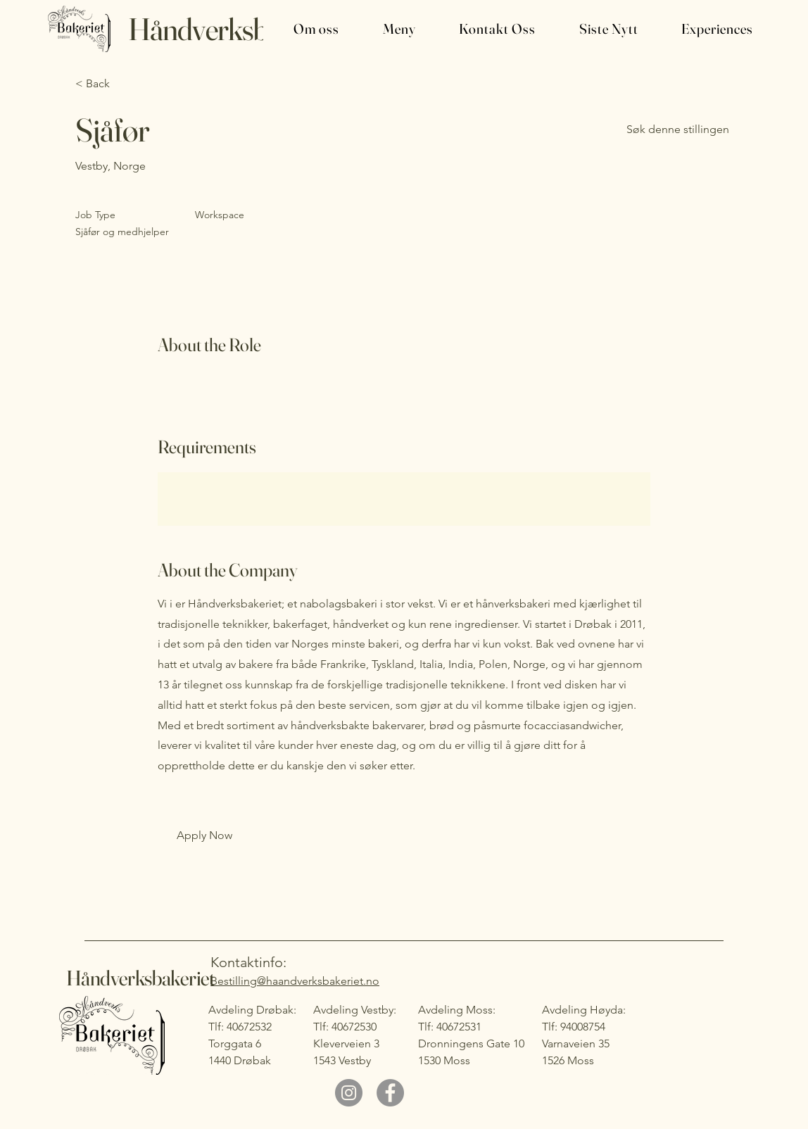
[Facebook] (390, 1092)
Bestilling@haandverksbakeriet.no (294, 981)
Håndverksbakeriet (235, 29)
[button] (304, 29)
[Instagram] (348, 1092)
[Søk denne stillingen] (677, 129)
